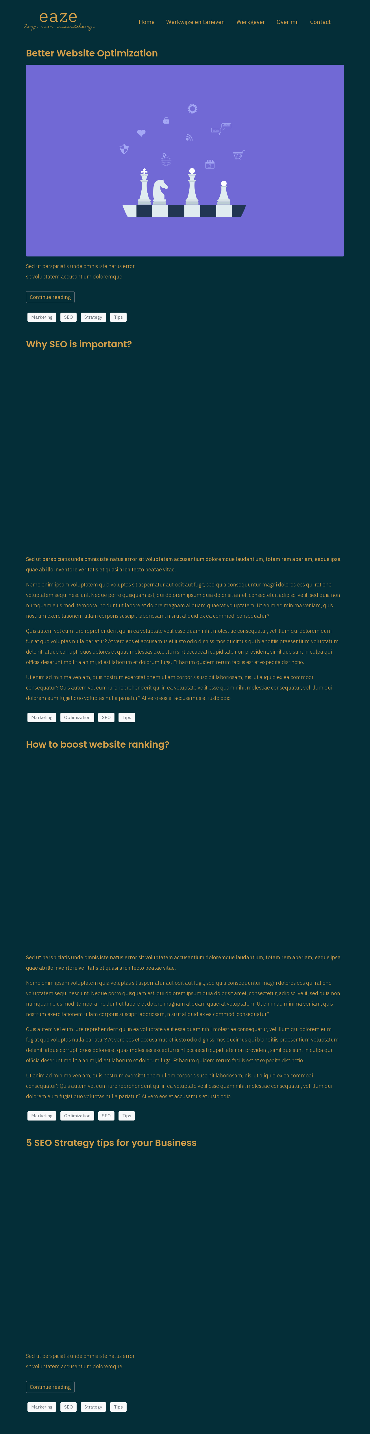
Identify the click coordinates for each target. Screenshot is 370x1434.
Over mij (288, 22)
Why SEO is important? (79, 344)
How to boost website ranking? (97, 744)
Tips (118, 317)
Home (147, 22)
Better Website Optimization (92, 53)
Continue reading (50, 297)
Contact (320, 22)
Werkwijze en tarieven (195, 22)
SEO (68, 317)
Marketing (42, 317)
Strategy (93, 317)
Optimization (77, 717)
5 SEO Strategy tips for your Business (111, 1142)
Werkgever (250, 22)
